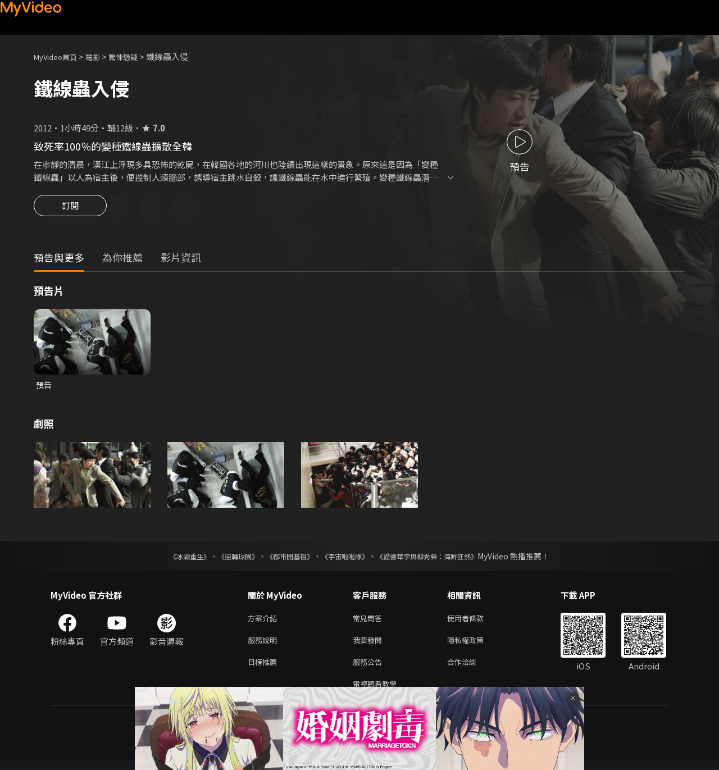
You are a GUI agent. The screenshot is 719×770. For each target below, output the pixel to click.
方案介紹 (264, 621)
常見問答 (369, 621)
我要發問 (369, 645)
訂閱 (70, 209)
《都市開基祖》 (284, 558)
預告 (44, 387)
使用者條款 (475, 621)
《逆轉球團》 (225, 558)
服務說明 (264, 645)
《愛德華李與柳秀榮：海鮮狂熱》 (441, 558)
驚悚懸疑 (135, 56)
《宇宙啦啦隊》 (347, 558)
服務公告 (369, 669)
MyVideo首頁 (59, 56)
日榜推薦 (264, 669)
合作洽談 (471, 669)
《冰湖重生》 (170, 558)
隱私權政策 (475, 645)
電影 (101, 56)
